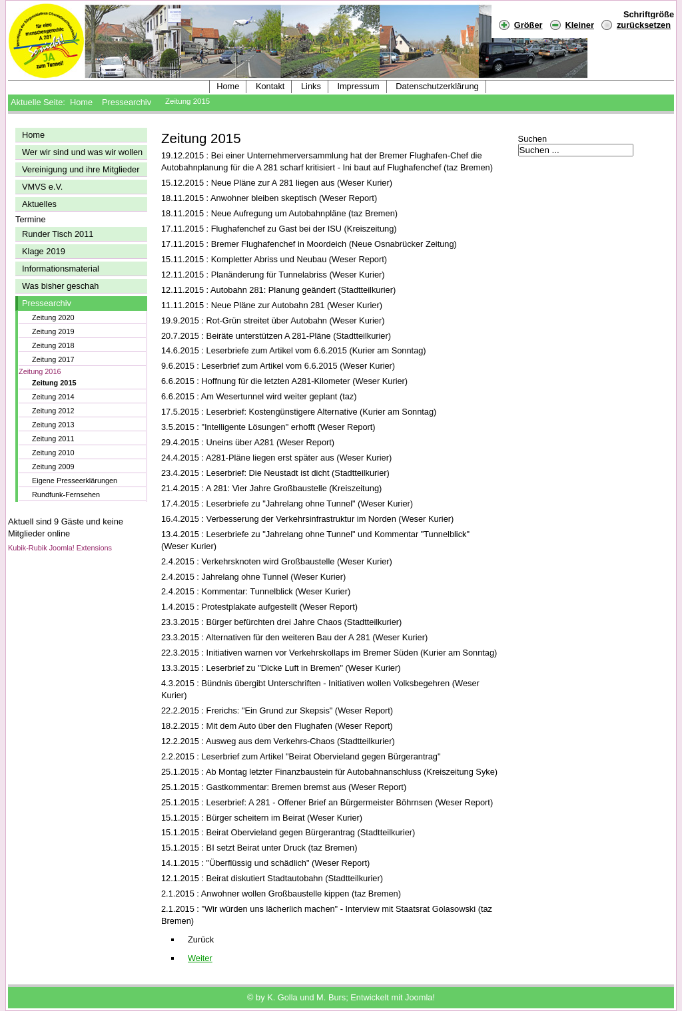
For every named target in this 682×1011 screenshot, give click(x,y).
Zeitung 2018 (53, 345)
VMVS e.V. (42, 187)
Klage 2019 (43, 251)
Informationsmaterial (60, 269)
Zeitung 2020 (53, 317)
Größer (520, 24)
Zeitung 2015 (54, 383)
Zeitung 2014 (53, 397)
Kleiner (571, 24)
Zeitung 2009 (53, 467)
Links (311, 86)
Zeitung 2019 (53, 331)
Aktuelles (39, 204)
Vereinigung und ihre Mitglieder (80, 169)
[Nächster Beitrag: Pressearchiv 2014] (200, 958)
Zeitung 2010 (53, 453)
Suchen (532, 139)
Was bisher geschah (60, 286)
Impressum (358, 86)
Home (227, 86)
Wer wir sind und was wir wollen (82, 152)
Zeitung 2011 (53, 439)
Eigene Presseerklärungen (74, 481)
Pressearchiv (126, 102)
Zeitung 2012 (53, 411)
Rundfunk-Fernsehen (66, 495)
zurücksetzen (644, 25)
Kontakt (270, 86)
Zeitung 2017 (53, 359)
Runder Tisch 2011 (57, 234)
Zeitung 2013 (53, 425)
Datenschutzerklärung (437, 86)
